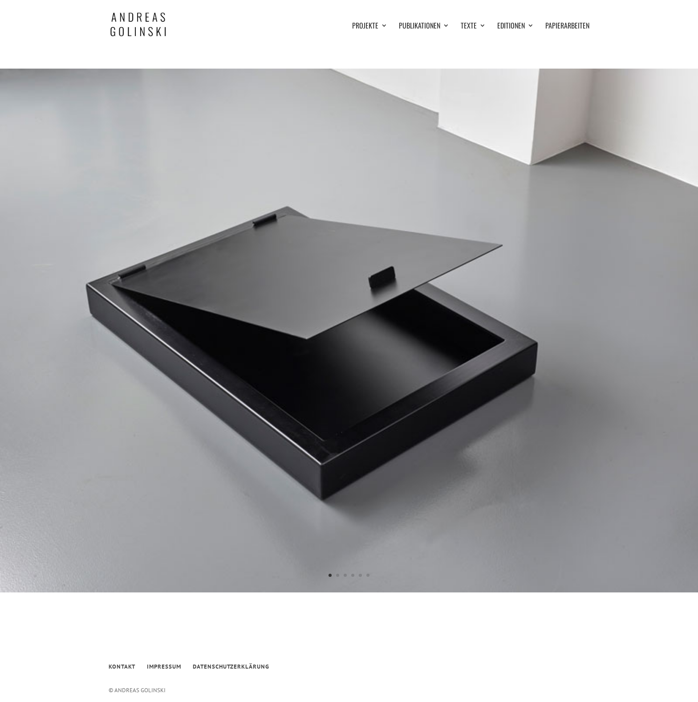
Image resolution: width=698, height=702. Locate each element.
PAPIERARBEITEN (567, 26)
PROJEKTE (365, 26)
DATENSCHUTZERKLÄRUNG (231, 666)
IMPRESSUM (164, 666)
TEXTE (469, 26)
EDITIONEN (511, 26)
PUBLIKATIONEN (419, 26)
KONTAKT (122, 666)
